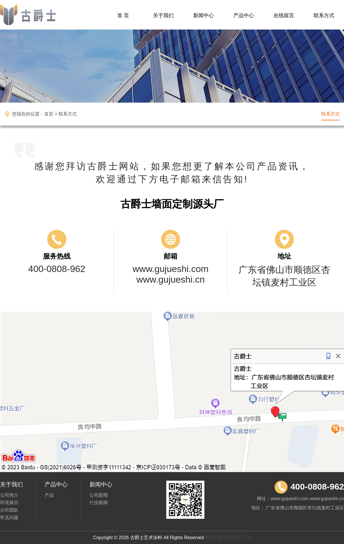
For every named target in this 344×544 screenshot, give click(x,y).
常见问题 (9, 517)
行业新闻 (98, 502)
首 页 (123, 15)
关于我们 (163, 15)
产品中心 (243, 15)
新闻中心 (203, 15)
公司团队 (9, 510)
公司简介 (9, 495)
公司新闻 (98, 495)
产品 (49, 495)
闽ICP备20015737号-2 (228, 537)
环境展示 (9, 502)
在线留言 (283, 15)
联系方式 (324, 15)
